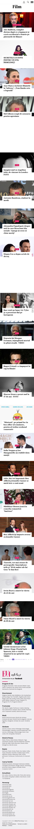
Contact (10, 825)
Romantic (11, 686)
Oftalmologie (18, 732)
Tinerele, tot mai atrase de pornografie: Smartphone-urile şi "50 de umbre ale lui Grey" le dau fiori (16, 566)
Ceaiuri (9, 729)
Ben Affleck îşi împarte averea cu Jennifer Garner (17, 535)
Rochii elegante (21, 719)
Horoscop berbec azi (8, 814)
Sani (3, 709)
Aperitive (5, 754)
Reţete (4, 749)
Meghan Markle (6, 695)
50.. (31, 659)
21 (11, 659)
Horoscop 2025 (6, 786)
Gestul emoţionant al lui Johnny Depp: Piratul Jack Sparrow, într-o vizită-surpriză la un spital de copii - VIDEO (17, 651)
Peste (17, 751)
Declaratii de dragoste (15, 689)
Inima (13, 729)
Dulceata (8, 753)
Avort (24, 732)
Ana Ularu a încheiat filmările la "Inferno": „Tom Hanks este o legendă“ (17, 88)
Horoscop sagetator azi (9, 806)
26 (19, 659)
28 (23, 659)
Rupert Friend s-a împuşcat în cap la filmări (17, 367)
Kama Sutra (18, 687)
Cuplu (28, 686)
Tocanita (13, 753)
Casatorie (9, 687)
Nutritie (27, 741)
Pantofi (15, 719)
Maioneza (15, 754)
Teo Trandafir (14, 697)
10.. (8, 659)
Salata (24, 751)
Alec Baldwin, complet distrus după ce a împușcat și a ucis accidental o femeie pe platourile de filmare (16, 33)
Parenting (28, 765)
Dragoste (5, 686)
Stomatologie (6, 730)
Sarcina (4, 729)
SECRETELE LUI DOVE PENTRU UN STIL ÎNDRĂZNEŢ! (13, 60)
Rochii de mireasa (21, 717)
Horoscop (5, 783)
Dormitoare (11, 765)
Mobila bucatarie (7, 764)
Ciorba (14, 751)
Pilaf (20, 754)
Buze (19, 709)
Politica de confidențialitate (9, 824)
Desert (10, 754)
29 (24, 659)
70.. (3, 661)
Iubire (4, 687)
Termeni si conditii (22, 824)
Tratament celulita (10, 711)
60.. (1, 661)
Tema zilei (23, 775)
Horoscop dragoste (8, 789)
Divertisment (7, 693)
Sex (13, 687)
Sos (21, 751)
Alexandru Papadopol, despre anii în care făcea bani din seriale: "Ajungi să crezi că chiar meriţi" (17, 229)
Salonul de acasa (21, 711)
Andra (18, 698)
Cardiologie (10, 732)
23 (15, 659)
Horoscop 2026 (6, 784)
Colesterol (14, 730)
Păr (3, 708)
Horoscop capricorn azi (9, 802)
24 (16, 659)
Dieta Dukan (14, 740)
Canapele (5, 765)
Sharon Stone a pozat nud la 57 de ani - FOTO (16, 395)
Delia (21, 698)
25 (18, 659)
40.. (29, 659)
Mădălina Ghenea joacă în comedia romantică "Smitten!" (15, 508)
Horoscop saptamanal (8, 815)
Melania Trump (14, 700)
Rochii (6, 708)
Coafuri (22, 708)
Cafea (28, 751)
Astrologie (5, 793)
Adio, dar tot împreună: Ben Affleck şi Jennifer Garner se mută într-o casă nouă (16, 480)
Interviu (10, 775)
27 (21, 659)
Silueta (22, 743)
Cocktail (19, 753)
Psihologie (19, 729)
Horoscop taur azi (7, 801)
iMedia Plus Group (19, 821)
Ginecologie (25, 729)
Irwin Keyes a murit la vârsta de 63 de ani (16, 591)
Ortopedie (12, 734)
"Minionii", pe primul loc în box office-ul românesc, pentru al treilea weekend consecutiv (16, 426)
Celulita (23, 709)
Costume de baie (7, 719)
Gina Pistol (27, 698)
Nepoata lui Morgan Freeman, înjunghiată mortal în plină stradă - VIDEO (17, 340)
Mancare (4, 751)
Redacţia (4, 825)
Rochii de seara (10, 717)
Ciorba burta (18, 756)
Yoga (25, 740)
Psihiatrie (18, 734)
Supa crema (25, 753)
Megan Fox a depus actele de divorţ (16, 255)
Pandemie (7, 778)
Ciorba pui (11, 756)
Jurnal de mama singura (9, 767)
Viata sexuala (18, 686)
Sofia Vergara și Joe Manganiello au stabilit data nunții (16, 452)
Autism (10, 769)
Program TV (23, 700)
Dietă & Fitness (7, 738)
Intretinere (5, 741)
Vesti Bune (23, 777)
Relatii (24, 686)
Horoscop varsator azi (8, 807)
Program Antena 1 (17, 702)
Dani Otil (8, 698)
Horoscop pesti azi (7, 809)
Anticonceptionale (22, 730)
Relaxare (21, 740)
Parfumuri (16, 708)
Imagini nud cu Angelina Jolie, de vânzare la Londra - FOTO (16, 172)
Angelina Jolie (23, 697)
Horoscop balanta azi (8, 812)
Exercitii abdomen (19, 741)
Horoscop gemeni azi (8, 798)
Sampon (14, 709)
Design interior (20, 765)
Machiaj (27, 708)
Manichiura (8, 709)
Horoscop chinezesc (8, 791)
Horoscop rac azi (7, 796)
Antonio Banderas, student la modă (17, 199)
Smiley (14, 698)
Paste (9, 751)
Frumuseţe (6, 706)
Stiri (17, 81)
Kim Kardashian (26, 695)
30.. (26, 659)
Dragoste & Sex (7, 684)
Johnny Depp (6, 697)
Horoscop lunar (6, 794)
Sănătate (5, 727)
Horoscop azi (6, 788)
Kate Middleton (16, 695)
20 (9, 659)
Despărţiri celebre (14, 777)
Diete (3, 740)
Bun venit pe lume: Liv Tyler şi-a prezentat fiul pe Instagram (16, 312)
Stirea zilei (17, 25)
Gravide (19, 767)
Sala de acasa (13, 745)
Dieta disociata (15, 743)
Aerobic (11, 741)
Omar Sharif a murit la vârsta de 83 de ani (17, 619)
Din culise (5, 775)
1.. (6, 659)
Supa (3, 753)
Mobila (27, 764)
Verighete (10, 721)
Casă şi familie (7, 762)
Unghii (11, 708)
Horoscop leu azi (7, 811)
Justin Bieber (6, 700)
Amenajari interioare (19, 764)
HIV (7, 734)
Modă (4, 715)
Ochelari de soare (19, 721)
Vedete (17, 53)
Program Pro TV (7, 702)
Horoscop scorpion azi (8, 804)
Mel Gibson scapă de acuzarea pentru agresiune (17, 115)
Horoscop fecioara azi (8, 799)
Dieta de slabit (6, 743)
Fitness (8, 740)
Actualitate (6, 773)
